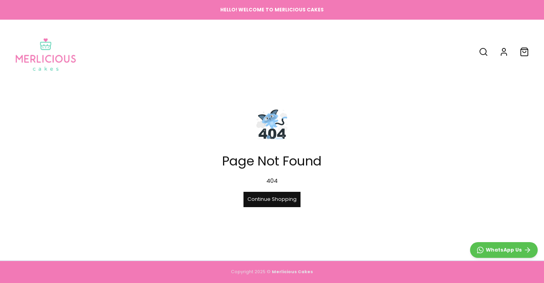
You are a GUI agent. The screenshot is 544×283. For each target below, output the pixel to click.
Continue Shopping (272, 199)
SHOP (231, 51)
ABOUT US (263, 51)
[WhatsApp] (504, 250)
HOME (206, 51)
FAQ (293, 51)
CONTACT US (328, 51)
